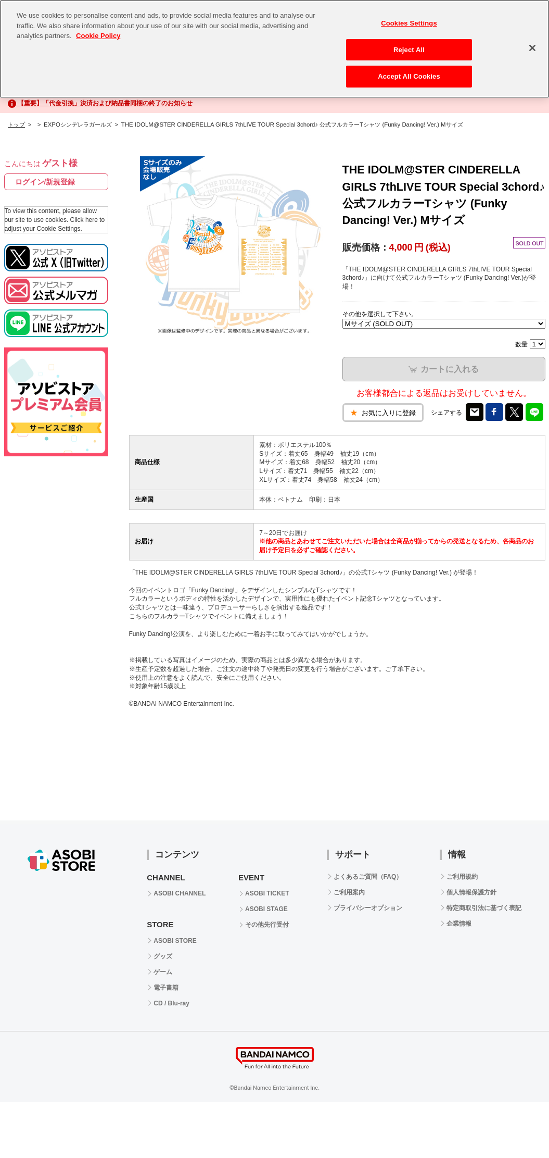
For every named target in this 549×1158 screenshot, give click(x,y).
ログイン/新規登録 (45, 182)
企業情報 (458, 923)
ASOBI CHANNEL (180, 893)
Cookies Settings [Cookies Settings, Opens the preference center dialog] (409, 23)
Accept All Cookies (409, 76)
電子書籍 (166, 987)
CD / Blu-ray (171, 1003)
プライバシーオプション (368, 908)
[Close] (532, 47)
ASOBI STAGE (266, 909)
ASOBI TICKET (267, 893)
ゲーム (163, 972)
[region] (274, 49)
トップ (16, 124)
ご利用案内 (349, 892)
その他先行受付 (267, 924)
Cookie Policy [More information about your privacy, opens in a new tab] (98, 36)
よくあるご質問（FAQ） (368, 876)
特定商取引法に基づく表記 (483, 908)
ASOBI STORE (175, 940)
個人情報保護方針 (471, 892)
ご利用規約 (462, 876)
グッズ (163, 956)
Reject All (409, 50)
